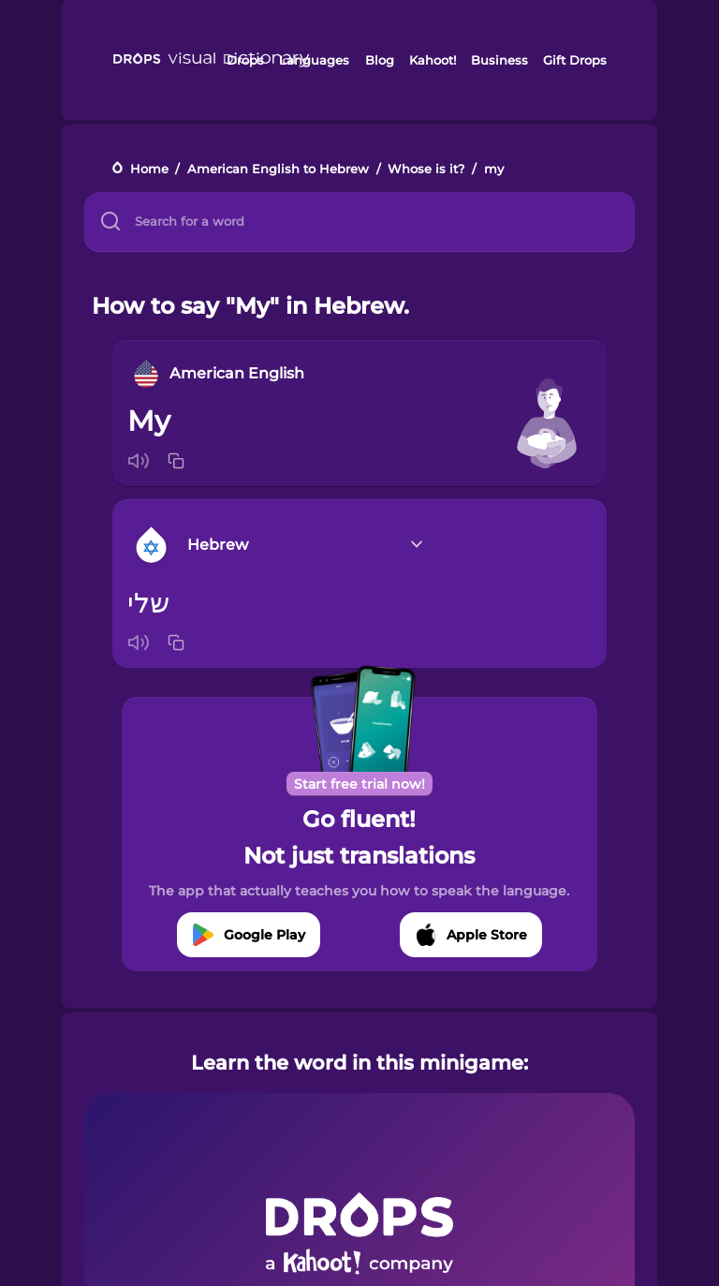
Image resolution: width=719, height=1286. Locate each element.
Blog (379, 59)
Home (149, 169)
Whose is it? (426, 169)
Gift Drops (575, 59)
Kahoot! (432, 59)
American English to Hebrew (278, 169)
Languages (314, 59)
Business (499, 59)
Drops (245, 59)
